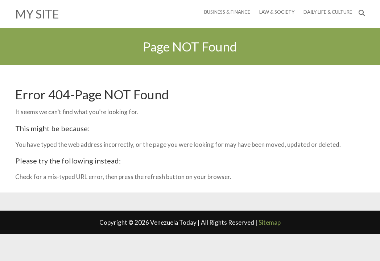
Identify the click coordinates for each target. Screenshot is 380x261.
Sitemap (270, 222)
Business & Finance (227, 12)
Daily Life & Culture (327, 12)
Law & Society (276, 12)
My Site (37, 14)
